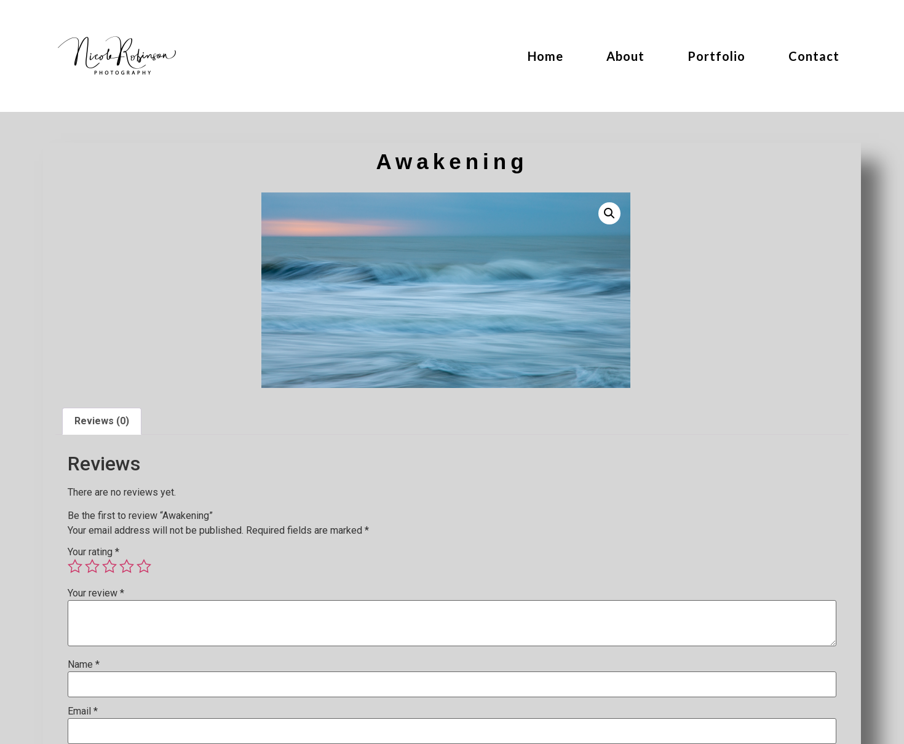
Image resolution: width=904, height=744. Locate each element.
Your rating (93, 552)
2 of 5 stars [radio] (92, 566)
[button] (609, 213)
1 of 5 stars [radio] (75, 566)
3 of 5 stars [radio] (109, 566)
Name (84, 665)
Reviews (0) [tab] (101, 421)
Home (545, 56)
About (625, 56)
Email (83, 711)
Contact (813, 56)
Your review (96, 593)
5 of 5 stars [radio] (144, 566)
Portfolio (716, 56)
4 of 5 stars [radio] (126, 566)
